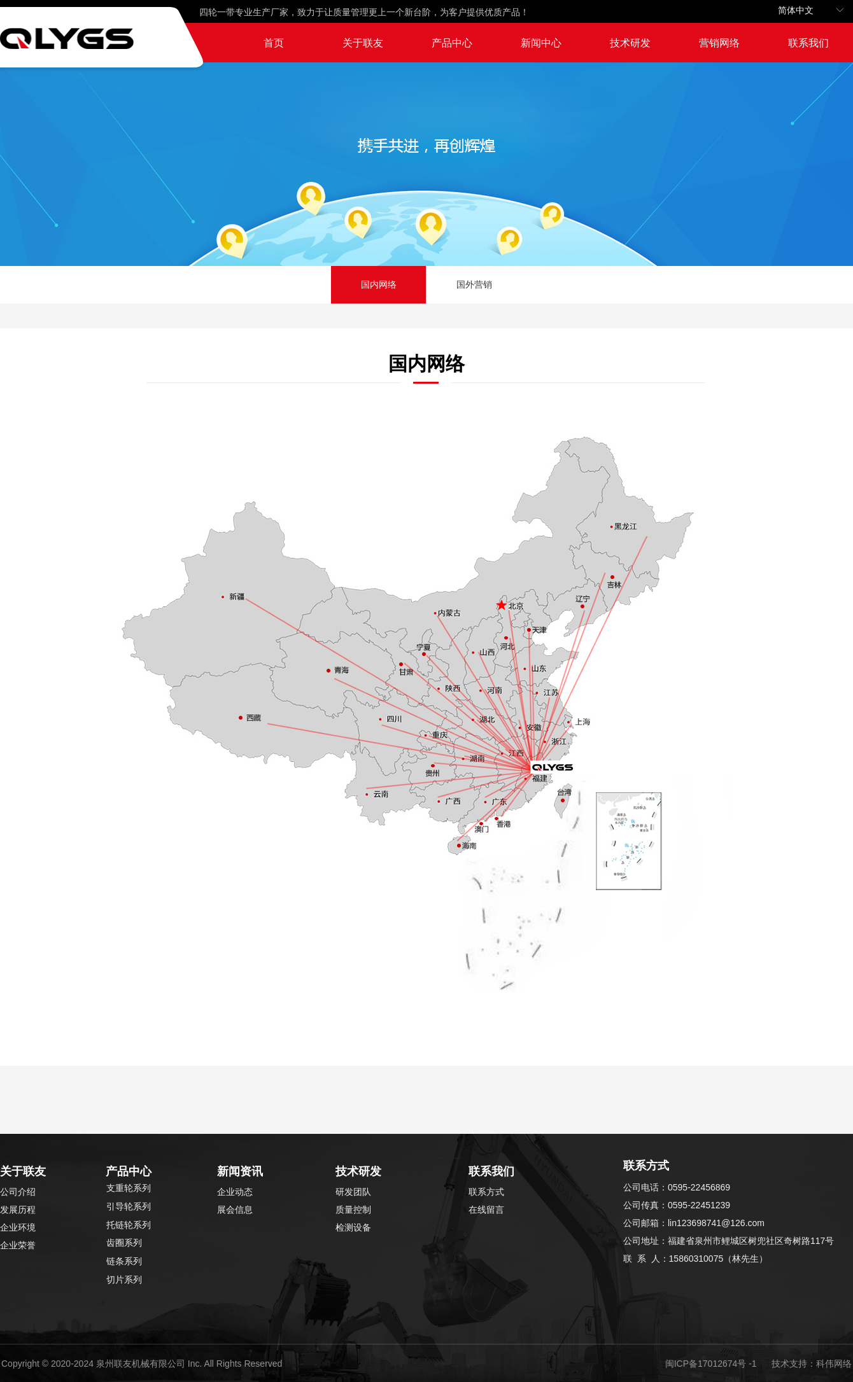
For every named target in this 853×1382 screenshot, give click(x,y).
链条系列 (124, 1261)
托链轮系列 (128, 1225)
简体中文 (796, 10)
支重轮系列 (128, 1188)
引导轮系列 (128, 1206)
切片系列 (124, 1280)
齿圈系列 (124, 1243)
